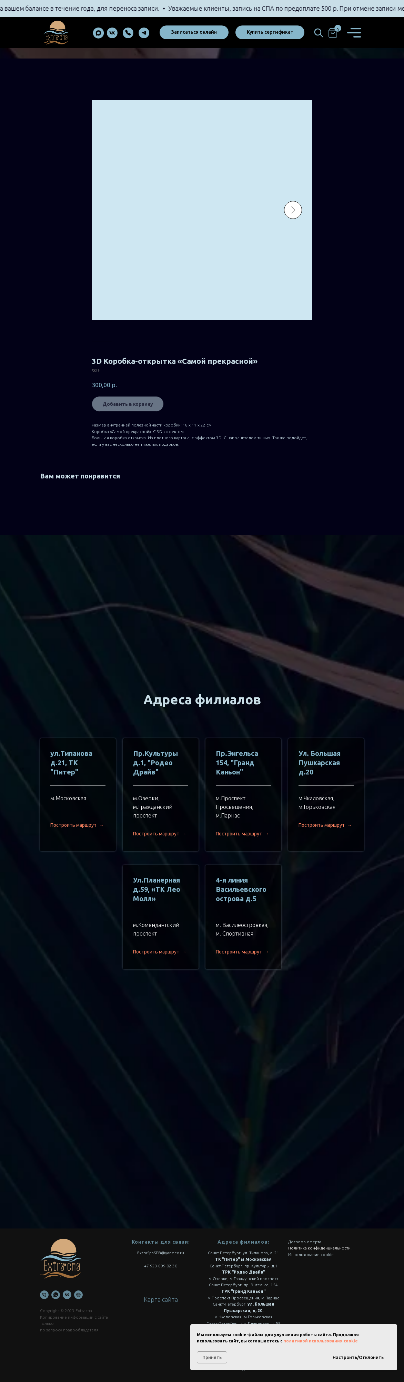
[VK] (67, 1294)
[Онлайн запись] (78, 1294)
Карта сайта (161, 1299)
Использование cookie (311, 1254)
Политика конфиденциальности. (320, 1248)
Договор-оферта (304, 1241)
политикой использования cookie (320, 1341)
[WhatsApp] (55, 1294)
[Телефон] (44, 1294)
